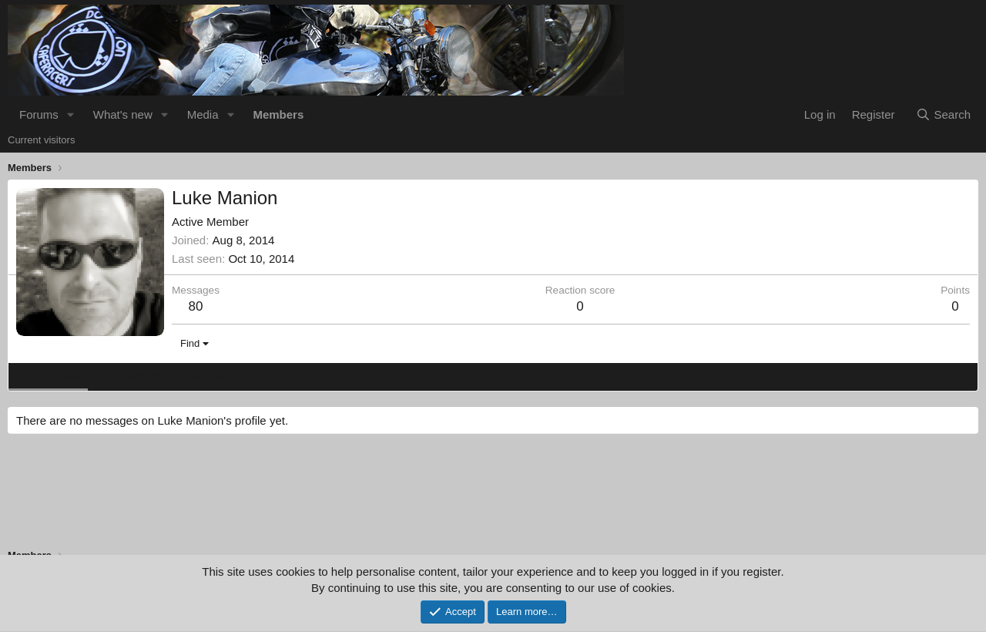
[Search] (943, 114)
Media (203, 114)
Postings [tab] (202, 375)
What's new (123, 114)
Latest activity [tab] (131, 375)
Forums (39, 114)
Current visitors (41, 140)
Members (278, 114)
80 (196, 306)
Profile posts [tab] (48, 375)
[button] (71, 114)
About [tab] (255, 375)
